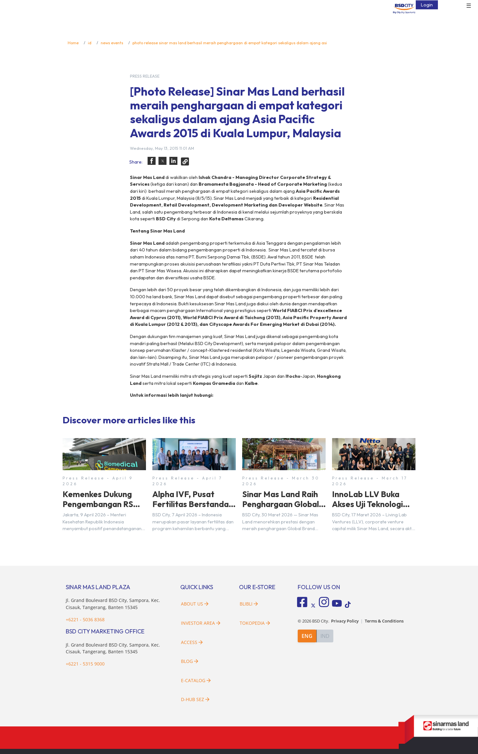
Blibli (249, 604)
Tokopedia (255, 623)
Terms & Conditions (384, 619)
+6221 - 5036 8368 (85, 619)
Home (73, 42)
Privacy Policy (345, 619)
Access (192, 642)
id (89, 42)
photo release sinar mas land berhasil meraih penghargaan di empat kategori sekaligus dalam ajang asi (229, 42)
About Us (195, 604)
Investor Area (200, 623)
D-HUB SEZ (195, 699)
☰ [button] (468, 6)
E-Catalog (196, 680)
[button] (152, 161)
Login (427, 4)
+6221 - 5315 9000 (85, 664)
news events (112, 42)
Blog (189, 661)
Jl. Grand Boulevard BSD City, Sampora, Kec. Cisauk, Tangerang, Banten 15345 (113, 648)
